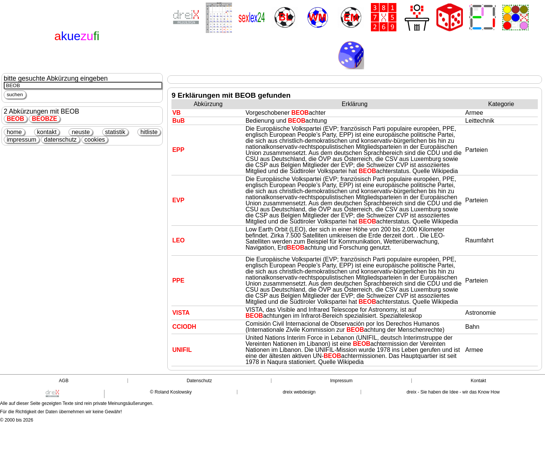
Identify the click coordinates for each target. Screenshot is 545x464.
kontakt (47, 132)
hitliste (148, 132)
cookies (94, 139)
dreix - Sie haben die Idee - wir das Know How (453, 392)
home (14, 132)
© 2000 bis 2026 (16, 420)
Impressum (341, 380)
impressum (21, 139)
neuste (81, 132)
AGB (64, 380)
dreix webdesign (299, 392)
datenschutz (60, 139)
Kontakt (478, 380)
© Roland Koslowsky (171, 392)
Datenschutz (199, 380)
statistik (115, 132)
